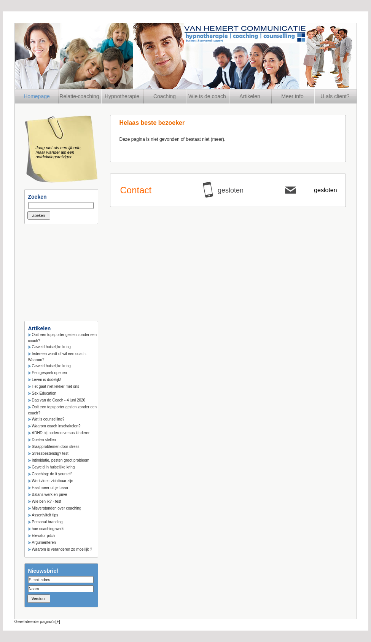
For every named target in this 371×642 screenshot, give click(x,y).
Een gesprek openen (49, 373)
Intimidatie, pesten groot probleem (60, 460)
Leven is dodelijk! (46, 380)
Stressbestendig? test (50, 453)
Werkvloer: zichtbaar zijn (52, 481)
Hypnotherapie (122, 96)
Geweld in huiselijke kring (53, 467)
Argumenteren (44, 542)
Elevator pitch (43, 536)
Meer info (292, 96)
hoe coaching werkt (48, 529)
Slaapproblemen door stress (56, 446)
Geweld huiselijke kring (51, 347)
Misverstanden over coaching (56, 508)
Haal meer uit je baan (50, 488)
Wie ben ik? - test (46, 501)
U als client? (334, 96)
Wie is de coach (207, 96)
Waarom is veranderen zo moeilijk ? (62, 549)
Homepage (37, 96)
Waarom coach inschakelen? (56, 426)
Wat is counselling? (48, 419)
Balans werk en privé (49, 494)
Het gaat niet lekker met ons (56, 386)
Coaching (164, 96)
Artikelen (249, 96)
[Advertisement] (62, 270)
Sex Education (44, 393)
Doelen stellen (44, 440)
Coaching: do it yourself (52, 474)
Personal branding (47, 522)
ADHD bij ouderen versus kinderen (61, 433)
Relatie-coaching (79, 96)
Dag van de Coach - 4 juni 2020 (59, 400)
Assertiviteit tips (45, 515)
